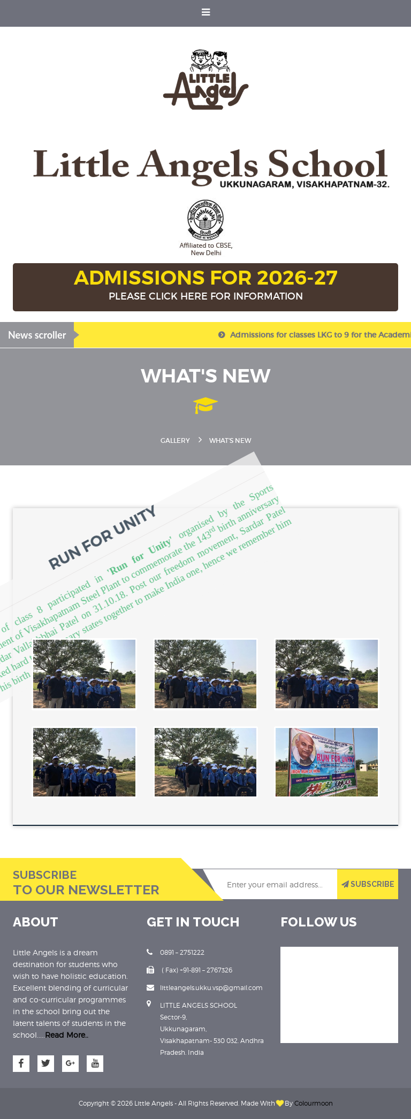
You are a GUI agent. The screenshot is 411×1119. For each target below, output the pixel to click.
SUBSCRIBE (367, 884)
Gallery (175, 440)
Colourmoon (313, 1103)
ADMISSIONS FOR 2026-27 (205, 285)
